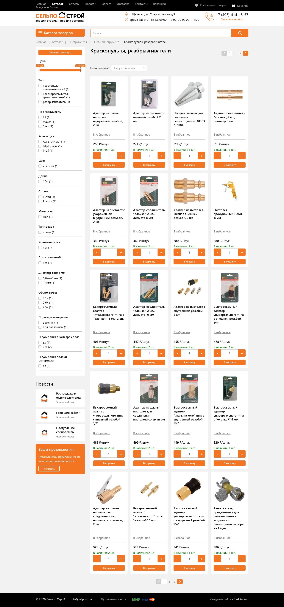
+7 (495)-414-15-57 (232, 14)
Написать (49, 468)
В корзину (109, 165)
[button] (131, 68)
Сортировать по (99, 68)
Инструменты (77, 42)
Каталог (57, 42)
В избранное (101, 134)
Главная (41, 42)
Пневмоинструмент (106, 42)
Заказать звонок (232, 19)
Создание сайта (220, 599)
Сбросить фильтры (60, 52)
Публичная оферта (113, 599)
